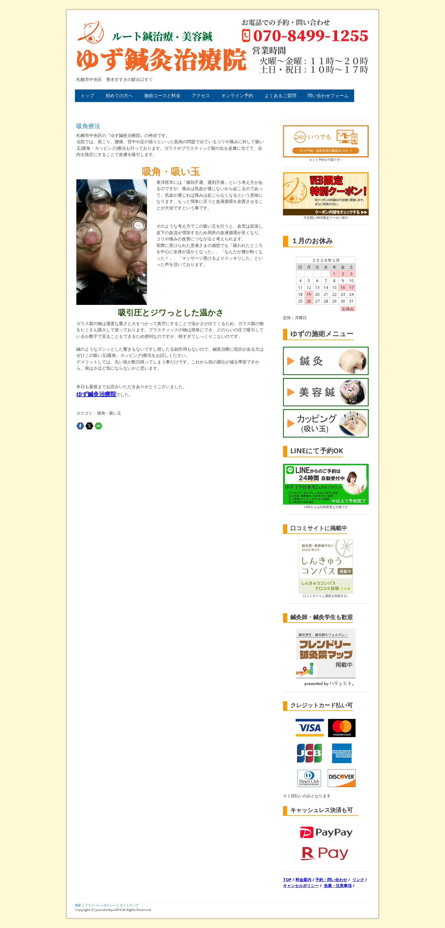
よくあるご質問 (280, 95)
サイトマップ (129, 905)
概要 (78, 905)
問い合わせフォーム (328, 95)
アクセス (201, 95)
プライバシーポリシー (100, 905)
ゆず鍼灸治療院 (96, 394)
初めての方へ (119, 95)
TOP (287, 879)
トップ (87, 95)
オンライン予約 (237, 95)
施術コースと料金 (162, 95)
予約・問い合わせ (331, 879)
